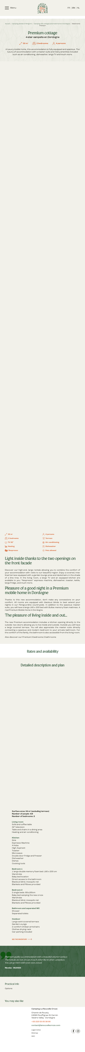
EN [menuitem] (73, 8)
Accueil (7, 24)
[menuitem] (68, 8)
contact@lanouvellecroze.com (45, 1025)
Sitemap (34, 1033)
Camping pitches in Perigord (22, 24)
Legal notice (36, 1030)
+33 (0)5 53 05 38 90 (41, 1022)
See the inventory (19, 939)
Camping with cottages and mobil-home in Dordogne (52, 24)
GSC (33, 1036)
